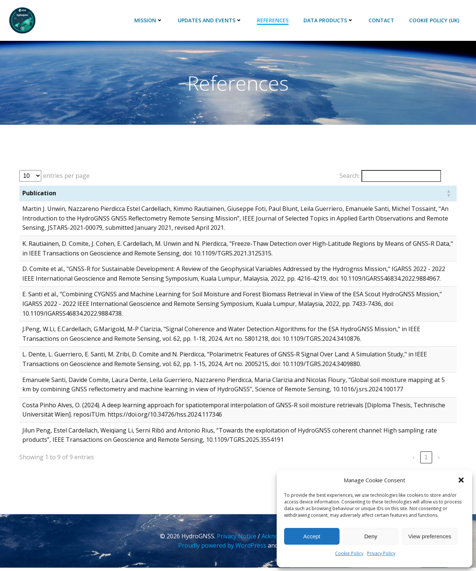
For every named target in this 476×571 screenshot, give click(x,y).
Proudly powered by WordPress (222, 549)
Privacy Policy (381, 553)
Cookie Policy (349, 553)
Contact (382, 20)
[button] (461, 480)
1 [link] (425, 459)
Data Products (329, 20)
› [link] (438, 459)
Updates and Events (210, 20)
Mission (149, 20)
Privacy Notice (237, 539)
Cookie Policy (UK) (434, 20)
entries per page (67, 177)
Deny (370, 536)
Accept (311, 536)
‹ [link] (413, 459)
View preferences (429, 536)
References (273, 20)
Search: (349, 177)
